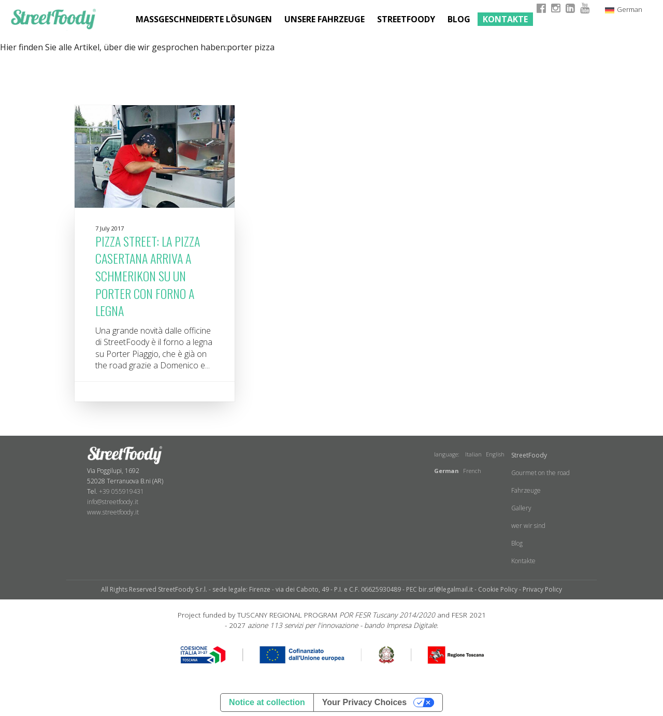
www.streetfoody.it (113, 512)
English (495, 454)
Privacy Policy (542, 589)
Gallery (521, 508)
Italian (473, 454)
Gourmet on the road (540, 472)
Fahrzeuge (526, 490)
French (472, 471)
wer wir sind (528, 525)
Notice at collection (267, 702)
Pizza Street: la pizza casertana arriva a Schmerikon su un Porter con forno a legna (147, 276)
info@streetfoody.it (112, 501)
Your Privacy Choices (364, 702)
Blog (459, 19)
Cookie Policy (497, 589)
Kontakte (505, 19)
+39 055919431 (121, 491)
